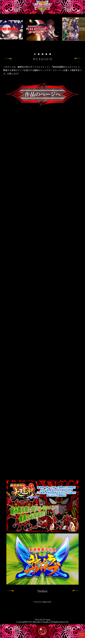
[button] (35, 54)
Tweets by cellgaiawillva (42, 601)
